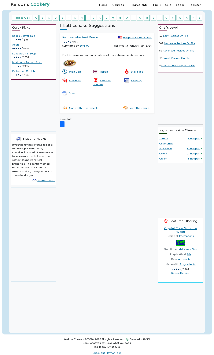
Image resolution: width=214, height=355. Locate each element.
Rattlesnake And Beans (80, 37)
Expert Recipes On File (175, 58)
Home (103, 5)
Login (180, 5)
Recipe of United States (137, 37)
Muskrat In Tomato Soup (27, 62)
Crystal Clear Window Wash (180, 230)
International (187, 236)
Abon (15, 44)
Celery (163, 153)
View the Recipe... (140, 108)
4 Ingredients (188, 264)
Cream (163, 158)
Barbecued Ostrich (23, 71)
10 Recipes (194, 148)
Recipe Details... (180, 273)
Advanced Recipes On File (178, 50)
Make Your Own (188, 249)
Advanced (75, 80)
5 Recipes (195, 158)
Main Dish (75, 71)
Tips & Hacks (162, 5)
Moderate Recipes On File (179, 43)
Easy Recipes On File (175, 36)
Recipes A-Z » (22, 17)
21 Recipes (194, 153)
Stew (72, 93)
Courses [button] (118, 5)
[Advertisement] (33, 107)
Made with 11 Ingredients (84, 108)
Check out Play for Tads (107, 353)
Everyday (136, 80)
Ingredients (139, 5)
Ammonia (184, 259)
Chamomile (166, 143)
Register (195, 5)
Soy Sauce (165, 148)
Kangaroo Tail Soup (24, 53)
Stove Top (137, 71)
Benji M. (84, 45)
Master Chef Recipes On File (178, 65)
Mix (189, 254)
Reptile (104, 71)
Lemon (163, 138)
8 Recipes (195, 138)
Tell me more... (46, 180)
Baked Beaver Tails (23, 36)
